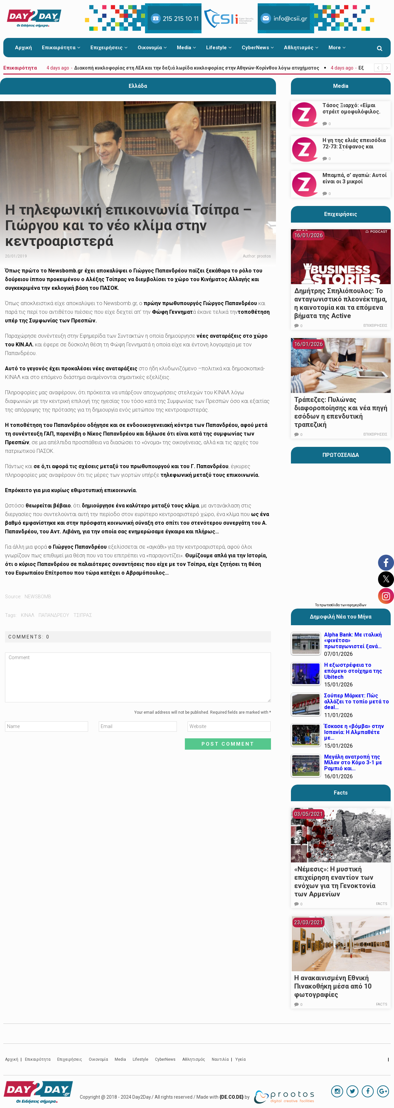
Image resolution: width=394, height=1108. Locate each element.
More (337, 48)
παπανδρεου (54, 615)
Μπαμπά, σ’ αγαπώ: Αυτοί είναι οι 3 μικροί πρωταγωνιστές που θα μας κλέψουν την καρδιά (355, 184)
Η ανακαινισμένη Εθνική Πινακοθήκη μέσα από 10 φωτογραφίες (332, 986)
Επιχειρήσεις (109, 48)
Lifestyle (219, 48)
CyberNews (258, 48)
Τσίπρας (82, 615)
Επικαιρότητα (61, 48)
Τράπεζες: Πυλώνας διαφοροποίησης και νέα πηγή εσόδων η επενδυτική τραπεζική (340, 412)
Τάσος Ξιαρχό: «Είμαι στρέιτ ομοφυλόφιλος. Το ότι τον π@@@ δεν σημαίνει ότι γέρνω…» (351, 114)
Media (186, 48)
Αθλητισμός (301, 48)
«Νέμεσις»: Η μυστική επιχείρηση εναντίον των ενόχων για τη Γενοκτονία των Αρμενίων (334, 881)
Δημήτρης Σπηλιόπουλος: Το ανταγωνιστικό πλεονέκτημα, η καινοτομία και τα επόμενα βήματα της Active (340, 303)
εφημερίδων (356, 605)
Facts (382, 904)
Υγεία (240, 1059)
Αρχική (23, 48)
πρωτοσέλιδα (330, 605)
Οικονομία (152, 48)
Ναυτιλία (220, 1059)
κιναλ (27, 615)
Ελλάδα (138, 86)
